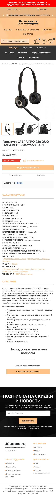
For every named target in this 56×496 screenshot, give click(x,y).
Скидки (37, 467)
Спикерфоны (41, 48)
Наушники (27, 48)
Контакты (28, 34)
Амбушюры (23, 53)
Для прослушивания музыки (14, 259)
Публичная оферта (13, 470)
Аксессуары (34, 57)
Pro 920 (14, 264)
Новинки (47, 30)
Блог (36, 463)
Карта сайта (11, 467)
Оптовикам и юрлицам (27, 30)
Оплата (37, 451)
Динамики (9, 53)
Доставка (38, 447)
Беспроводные (27, 274)
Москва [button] (19, 183)
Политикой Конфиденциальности (39, 426)
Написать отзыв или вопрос (28, 371)
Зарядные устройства (41, 53)
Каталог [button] (8, 30)
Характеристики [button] (15, 175)
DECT (18, 274)
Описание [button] (41, 175)
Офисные (6, 261)
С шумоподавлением (20, 271)
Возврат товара (40, 454)
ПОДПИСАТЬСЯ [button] (28, 421)
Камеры (20, 57)
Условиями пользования (25, 428)
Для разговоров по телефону (38, 259)
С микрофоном (24, 269)
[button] (44, 41)
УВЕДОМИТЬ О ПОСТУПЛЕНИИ (28, 168)
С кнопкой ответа (10, 269)
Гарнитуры (13, 48)
